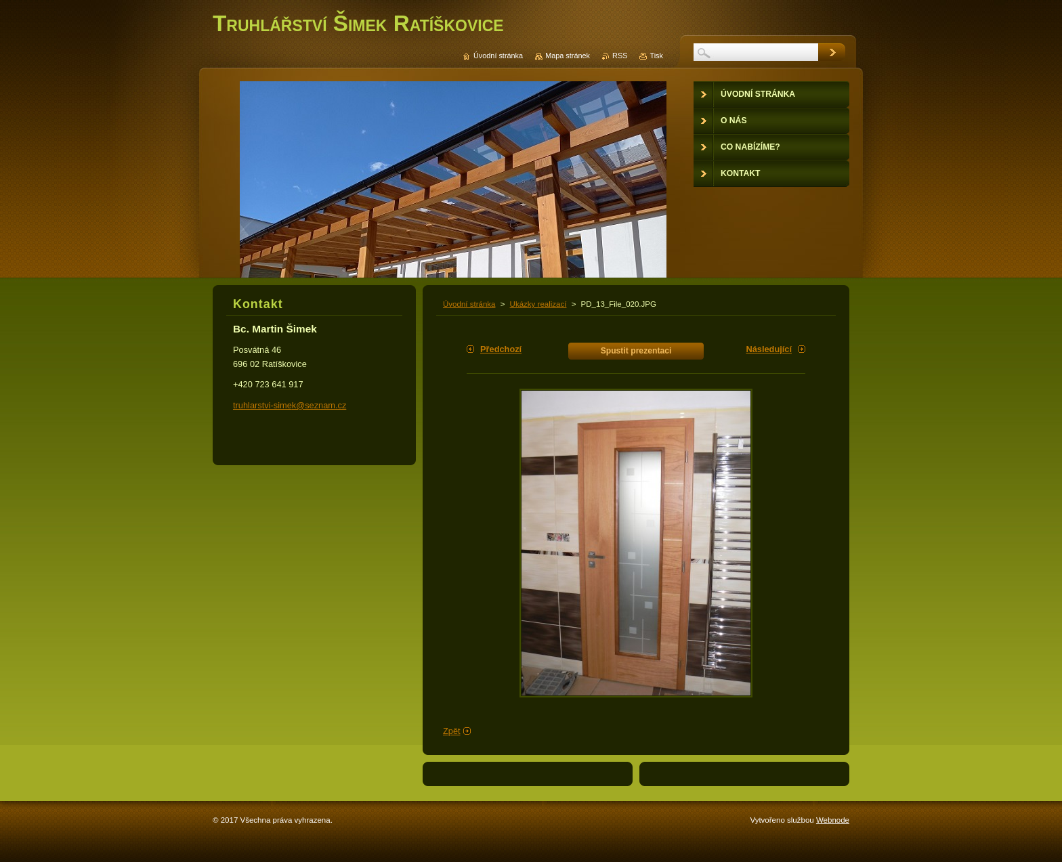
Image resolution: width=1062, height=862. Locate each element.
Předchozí (501, 349)
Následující (769, 349)
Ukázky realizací (538, 304)
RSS (619, 55)
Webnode (832, 820)
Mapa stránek (567, 55)
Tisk (656, 55)
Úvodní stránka (469, 304)
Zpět (452, 731)
